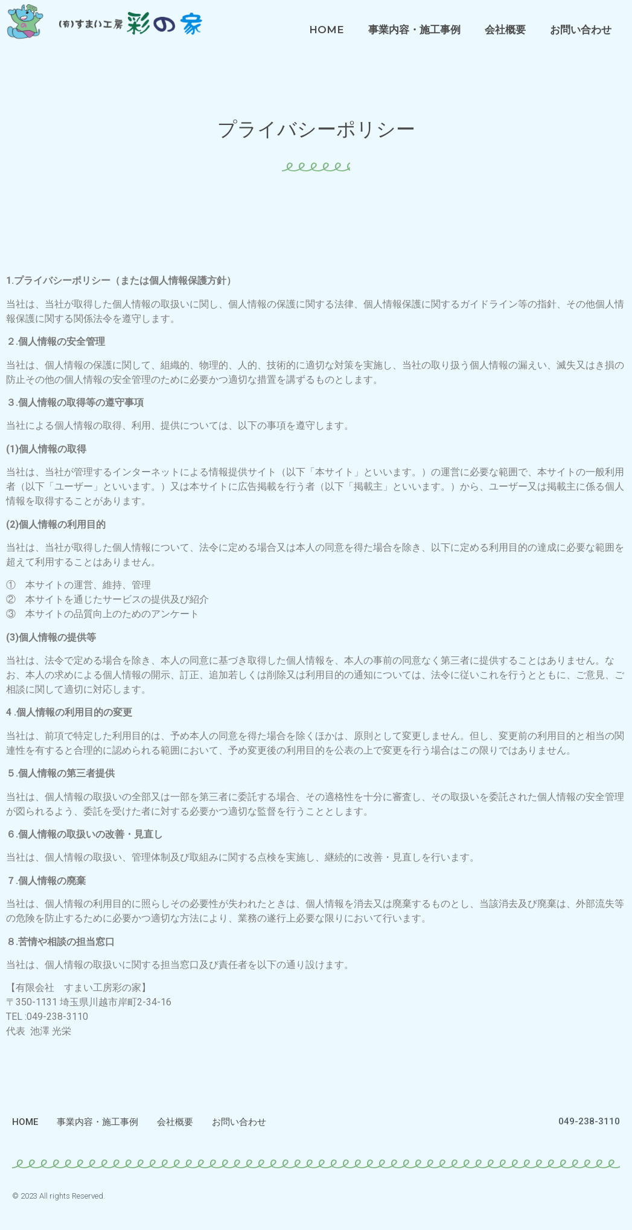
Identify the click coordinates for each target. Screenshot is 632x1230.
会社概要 (505, 30)
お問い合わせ (580, 30)
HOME (326, 30)
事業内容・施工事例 (414, 30)
